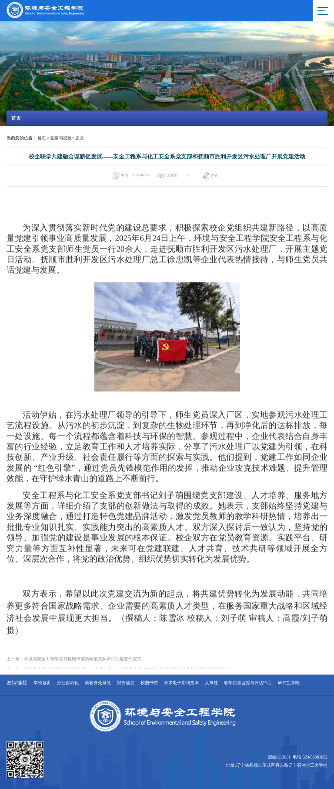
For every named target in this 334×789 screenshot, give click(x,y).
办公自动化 (68, 683)
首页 (41, 138)
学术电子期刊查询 (181, 683)
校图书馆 (149, 683)
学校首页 (42, 683)
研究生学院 (289, 683)
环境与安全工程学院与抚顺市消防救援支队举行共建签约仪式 (82, 666)
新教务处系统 (98, 683)
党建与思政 (61, 138)
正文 (79, 138)
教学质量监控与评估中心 (248, 683)
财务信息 (125, 683)
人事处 (211, 683)
